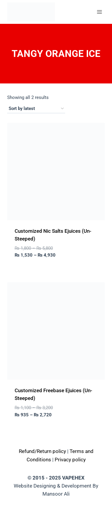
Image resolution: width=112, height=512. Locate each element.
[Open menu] (99, 11)
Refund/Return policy (42, 451)
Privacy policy (70, 460)
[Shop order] (36, 108)
